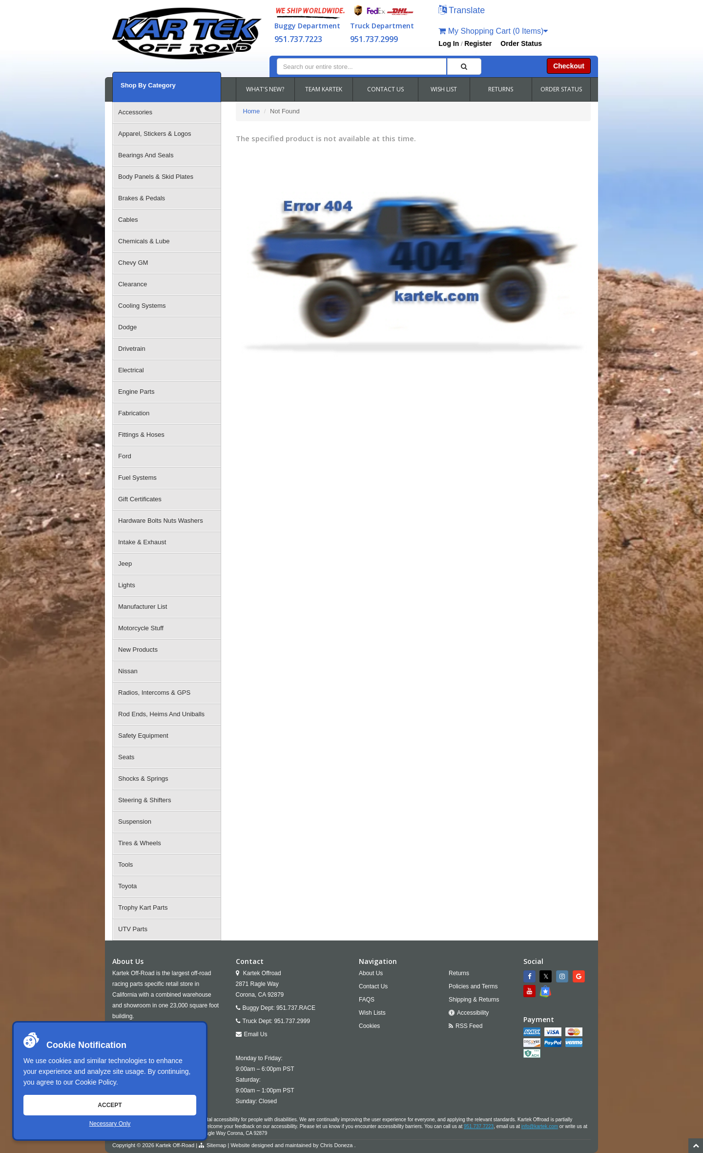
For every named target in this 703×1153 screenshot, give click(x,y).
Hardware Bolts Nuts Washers (160, 520)
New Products (138, 649)
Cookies (369, 1026)
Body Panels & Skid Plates (155, 176)
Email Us (256, 1034)
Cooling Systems (142, 305)
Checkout (568, 66)
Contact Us (373, 986)
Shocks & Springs (143, 778)
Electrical (131, 370)
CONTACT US (385, 89)
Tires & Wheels (139, 843)
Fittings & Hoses (141, 434)
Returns (459, 973)
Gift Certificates (140, 499)
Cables (128, 219)
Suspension (134, 821)
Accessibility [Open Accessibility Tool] (473, 1012)
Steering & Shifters (144, 800)
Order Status (521, 43)
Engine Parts (136, 391)
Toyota (127, 886)
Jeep (125, 563)
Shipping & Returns (474, 999)
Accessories (135, 112)
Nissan (128, 671)
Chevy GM (133, 262)
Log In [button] (448, 43)
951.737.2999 (374, 39)
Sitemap (216, 1145)
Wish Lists (372, 1012)
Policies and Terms (473, 986)
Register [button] (478, 43)
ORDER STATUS (561, 89)
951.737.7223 (298, 39)
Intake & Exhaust (142, 542)
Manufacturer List (142, 606)
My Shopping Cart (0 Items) (493, 31)
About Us (371, 973)
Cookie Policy (95, 1082)
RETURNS (500, 89)
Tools (125, 864)
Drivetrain (131, 348)
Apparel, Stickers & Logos (154, 133)
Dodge (127, 327)
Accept (110, 1105)
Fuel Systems (137, 477)
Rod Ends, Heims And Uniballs (161, 714)
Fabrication (133, 413)
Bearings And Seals (145, 155)
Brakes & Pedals (141, 198)
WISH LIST (444, 89)
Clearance (132, 284)
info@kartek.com (539, 1126)
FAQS (366, 999)
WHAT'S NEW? (265, 89)
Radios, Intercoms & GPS (154, 692)
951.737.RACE (295, 1007)
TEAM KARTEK (323, 89)
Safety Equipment (143, 735)
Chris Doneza (336, 1145)
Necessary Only (110, 1123)
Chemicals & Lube (144, 241)
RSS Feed (468, 1026)
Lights (126, 585)
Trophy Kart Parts (142, 907)
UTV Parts (132, 929)
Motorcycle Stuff (141, 628)
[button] (461, 11)
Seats (126, 757)
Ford (124, 456)
